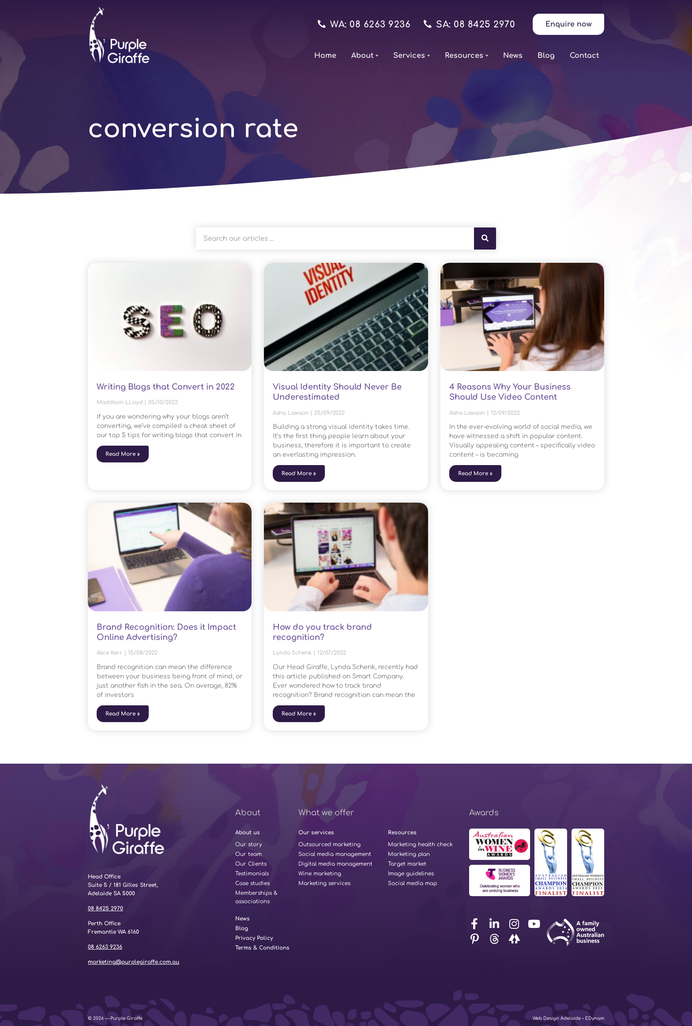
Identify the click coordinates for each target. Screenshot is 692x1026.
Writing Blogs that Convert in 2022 (166, 386)
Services (411, 56)
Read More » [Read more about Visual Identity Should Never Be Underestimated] (299, 473)
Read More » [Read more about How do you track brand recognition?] (299, 714)
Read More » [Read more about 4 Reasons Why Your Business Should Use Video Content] (475, 473)
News (513, 56)
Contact (584, 56)
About (364, 56)
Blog (546, 56)
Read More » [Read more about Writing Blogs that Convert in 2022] (122, 454)
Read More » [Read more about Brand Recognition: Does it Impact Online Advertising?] (122, 714)
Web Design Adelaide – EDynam (568, 1018)
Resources (466, 56)
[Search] (485, 238)
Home (325, 56)
